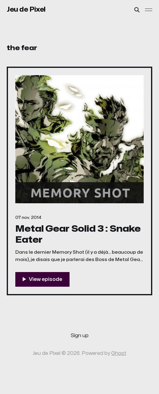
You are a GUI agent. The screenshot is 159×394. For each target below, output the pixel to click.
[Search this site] (137, 9)
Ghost (118, 353)
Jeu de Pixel (26, 9)
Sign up (80, 335)
